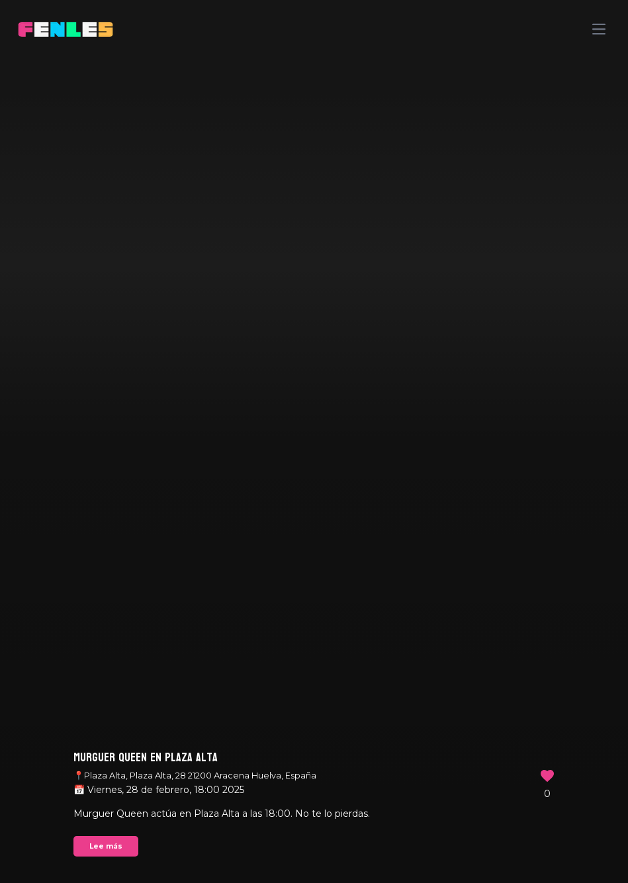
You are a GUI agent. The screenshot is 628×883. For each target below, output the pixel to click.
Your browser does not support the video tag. (314, 441)
